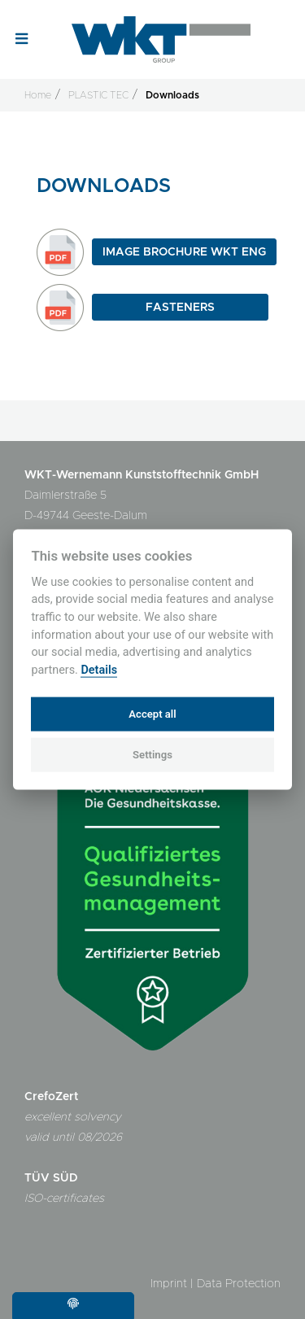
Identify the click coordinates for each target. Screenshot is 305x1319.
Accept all (152, 713)
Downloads (172, 95)
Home (37, 95)
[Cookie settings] (73, 1305)
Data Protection (239, 1284)
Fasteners (180, 307)
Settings (152, 755)
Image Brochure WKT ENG (184, 252)
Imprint (168, 1284)
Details (99, 669)
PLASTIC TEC (98, 95)
